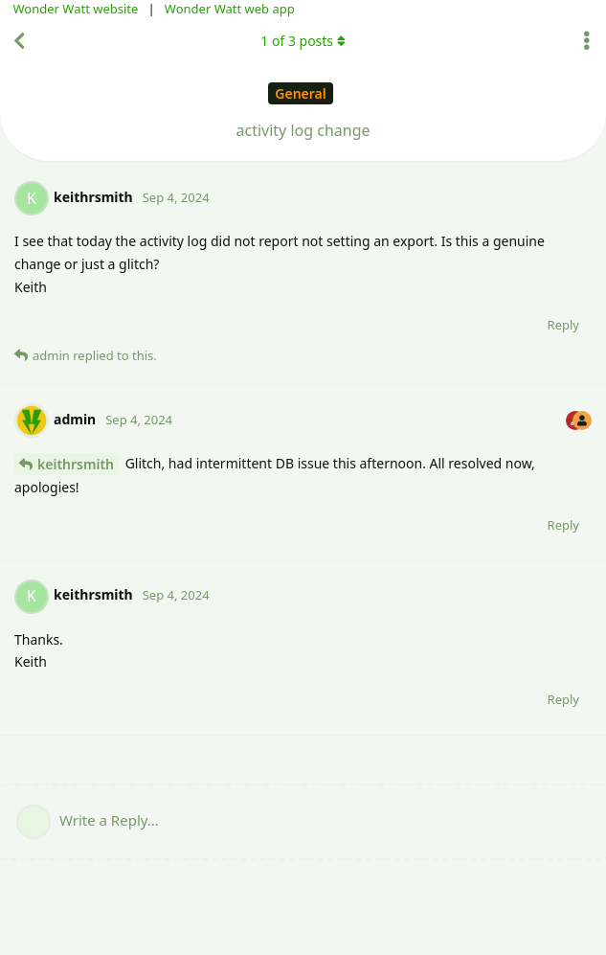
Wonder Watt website (76, 8)
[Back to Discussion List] (19, 41)
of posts (302, 41)
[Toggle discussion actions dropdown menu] (587, 41)
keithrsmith (75, 464)
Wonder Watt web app (230, 8)
